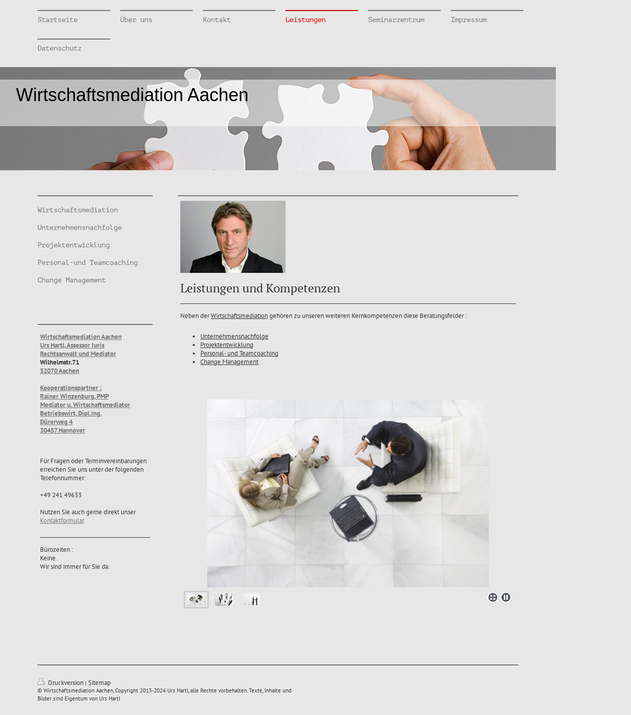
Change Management (229, 362)
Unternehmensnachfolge (234, 336)
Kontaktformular (62, 520)
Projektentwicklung (226, 344)
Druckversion (61, 682)
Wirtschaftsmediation (239, 315)
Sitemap (99, 682)
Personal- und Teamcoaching (239, 353)
